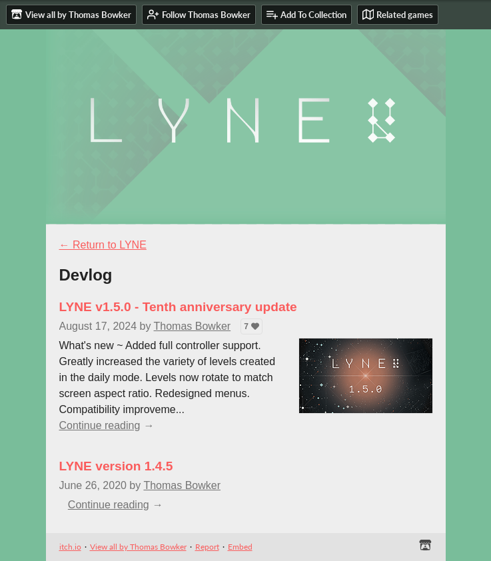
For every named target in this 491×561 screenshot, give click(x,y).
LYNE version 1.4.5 (116, 466)
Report (207, 547)
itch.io (70, 547)
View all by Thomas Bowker (138, 547)
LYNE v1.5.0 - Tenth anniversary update (178, 307)
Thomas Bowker (192, 326)
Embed (240, 547)
